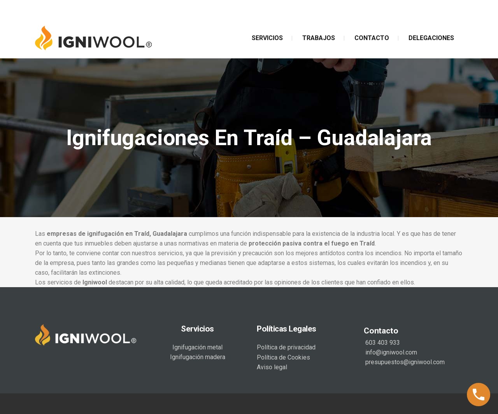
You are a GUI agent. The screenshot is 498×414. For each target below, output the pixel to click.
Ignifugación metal (197, 347)
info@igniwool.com (390, 352)
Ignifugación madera (197, 357)
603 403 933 (382, 342)
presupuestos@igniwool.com (404, 362)
